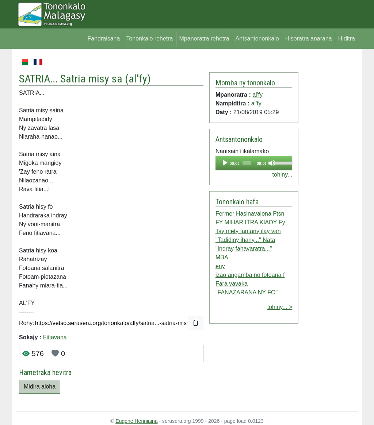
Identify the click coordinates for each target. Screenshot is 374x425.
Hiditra (346, 38)
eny (220, 266)
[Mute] (271, 163)
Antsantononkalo (257, 38)
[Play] (225, 163)
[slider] (247, 163)
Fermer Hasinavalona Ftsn (250, 213)
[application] (253, 163)
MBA (221, 257)
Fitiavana (55, 337)
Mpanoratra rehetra (204, 38)
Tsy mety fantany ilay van (248, 231)
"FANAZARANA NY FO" (246, 292)
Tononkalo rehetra (149, 38)
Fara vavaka (231, 284)
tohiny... (282, 174)
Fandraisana (103, 38)
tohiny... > (280, 307)
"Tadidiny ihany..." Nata (245, 240)
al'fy (138, 78)
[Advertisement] (328, 167)
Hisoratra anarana (308, 38)
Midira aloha (40, 386)
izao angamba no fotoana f (250, 275)
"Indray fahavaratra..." (243, 249)
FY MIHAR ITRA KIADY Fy (250, 222)
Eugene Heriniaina (136, 421)
